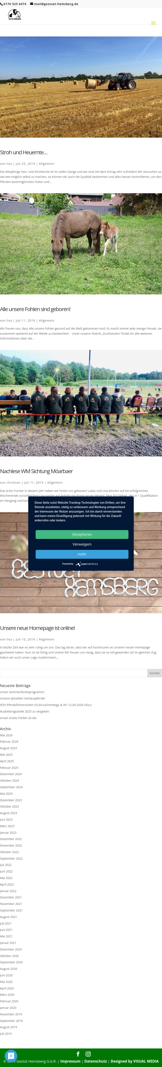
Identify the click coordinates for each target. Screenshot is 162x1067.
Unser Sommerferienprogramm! (22, 692)
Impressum (70, 1061)
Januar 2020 (8, 1008)
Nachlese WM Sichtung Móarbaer (36, 471)
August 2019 (8, 1027)
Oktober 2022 (9, 852)
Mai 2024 (6, 794)
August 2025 (8, 748)
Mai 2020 (6, 982)
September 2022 (11, 858)
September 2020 (11, 962)
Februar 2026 (9, 742)
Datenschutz (95, 1061)
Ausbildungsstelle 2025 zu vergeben (24, 711)
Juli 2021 (6, 923)
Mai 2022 (6, 878)
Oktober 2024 (9, 780)
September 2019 (11, 1021)
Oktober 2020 (9, 956)
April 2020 (7, 988)
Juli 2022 (6, 865)
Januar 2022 (8, 891)
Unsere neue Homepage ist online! (37, 628)
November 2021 (11, 904)
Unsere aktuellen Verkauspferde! (22, 698)
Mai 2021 (6, 936)
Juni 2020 (6, 975)
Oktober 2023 (9, 806)
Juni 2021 (6, 930)
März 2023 (7, 826)
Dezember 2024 (11, 774)
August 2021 (8, 917)
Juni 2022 (6, 871)
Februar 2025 (9, 768)
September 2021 (11, 910)
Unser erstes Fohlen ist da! (18, 718)
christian (13, 482)
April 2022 (7, 884)
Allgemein (46, 164)
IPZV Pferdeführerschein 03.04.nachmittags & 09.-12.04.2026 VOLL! (46, 705)
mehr (82, 554)
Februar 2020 (9, 1001)
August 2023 (8, 813)
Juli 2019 (6, 1034)
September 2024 (11, 787)
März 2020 (7, 995)
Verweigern (82, 544)
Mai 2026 (6, 735)
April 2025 (7, 761)
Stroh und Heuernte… (23, 152)
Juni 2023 (6, 819)
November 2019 (11, 1014)
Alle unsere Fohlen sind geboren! (35, 309)
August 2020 (8, 969)
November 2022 (11, 845)
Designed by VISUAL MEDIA (135, 1061)
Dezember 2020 (11, 949)
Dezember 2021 (11, 897)
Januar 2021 (8, 943)
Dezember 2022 (11, 839)
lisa (9, 164)
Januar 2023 (8, 833)
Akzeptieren (82, 534)
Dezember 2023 (11, 800)
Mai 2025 (6, 755)
